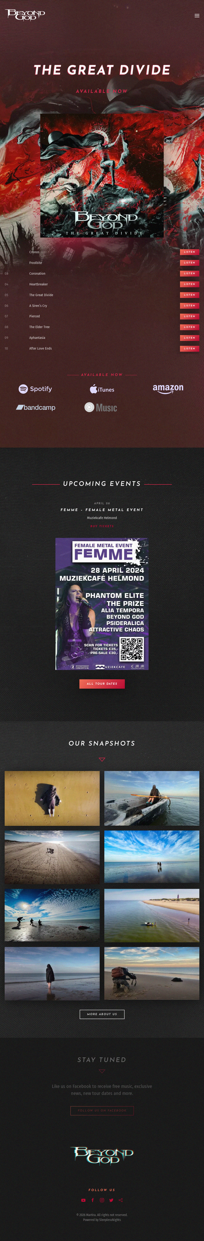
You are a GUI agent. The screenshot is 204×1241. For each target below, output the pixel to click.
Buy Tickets (102, 526)
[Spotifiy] (35, 389)
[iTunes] (102, 389)
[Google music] (102, 408)
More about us (102, 1014)
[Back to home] (25, 15)
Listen (189, 252)
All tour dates (102, 684)
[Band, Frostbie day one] (52, 857)
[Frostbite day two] (151, 857)
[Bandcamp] (35, 408)
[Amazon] (168, 389)
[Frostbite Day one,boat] (151, 915)
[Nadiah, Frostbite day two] (52, 798)
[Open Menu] (197, 15)
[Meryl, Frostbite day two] (151, 798)
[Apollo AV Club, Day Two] (151, 973)
